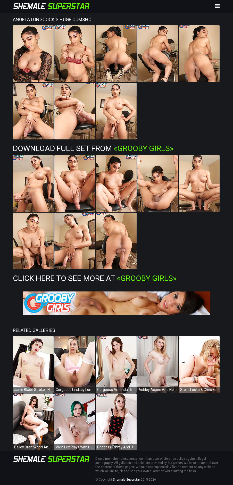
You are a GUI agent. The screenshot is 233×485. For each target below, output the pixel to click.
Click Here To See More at (95, 278)
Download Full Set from (93, 148)
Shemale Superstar (126, 479)
